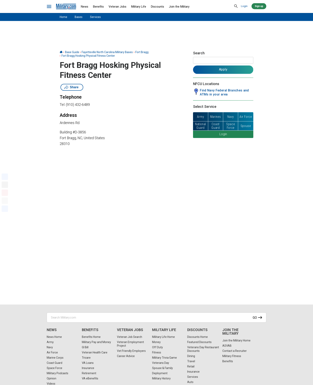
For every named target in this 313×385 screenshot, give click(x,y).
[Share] (5, 209)
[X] (5, 185)
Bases (78, 17)
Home (63, 17)
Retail (190, 366)
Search (199, 53)
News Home (54, 336)
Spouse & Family (162, 368)
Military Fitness (231, 356)
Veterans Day (160, 362)
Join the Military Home (236, 340)
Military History (161, 378)
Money (156, 342)
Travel (191, 361)
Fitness (156, 352)
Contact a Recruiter (234, 350)
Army (50, 342)
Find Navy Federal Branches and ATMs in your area (224, 92)
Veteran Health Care (94, 352)
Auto (190, 382)
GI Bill (85, 347)
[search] (236, 6)
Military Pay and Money (96, 342)
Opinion (51, 378)
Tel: (62, 104)
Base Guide (72, 52)
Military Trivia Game (164, 357)
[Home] (61, 52)
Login (244, 6)
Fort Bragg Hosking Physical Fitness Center (88, 55)
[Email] (5, 201)
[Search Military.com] (156, 317)
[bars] (49, 6)
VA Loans (88, 362)
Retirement (89, 373)
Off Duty (157, 347)
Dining (191, 356)
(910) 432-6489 (78, 104)
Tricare (86, 357)
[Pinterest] (5, 193)
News (84, 6)
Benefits (98, 6)
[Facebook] (5, 177)
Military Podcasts (57, 373)
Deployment (159, 373)
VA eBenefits (90, 378)
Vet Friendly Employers (131, 350)
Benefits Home (91, 336)
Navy (50, 347)
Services (95, 17)
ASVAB (227, 345)
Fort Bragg (142, 52)
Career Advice (126, 356)
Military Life (138, 6)
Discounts (157, 6)
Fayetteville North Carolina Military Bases (107, 52)
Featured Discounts (199, 342)
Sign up (259, 6)
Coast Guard (54, 362)
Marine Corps (55, 357)
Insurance (88, 368)
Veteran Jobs (117, 6)
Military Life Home (163, 336)
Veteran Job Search (129, 336)
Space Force (54, 368)
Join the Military (179, 6)
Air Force (52, 352)
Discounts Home (197, 336)
